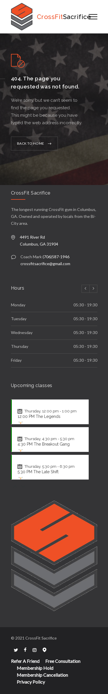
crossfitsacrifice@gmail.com (45, 263)
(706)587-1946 (56, 256)
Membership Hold (35, 668)
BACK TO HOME (30, 143)
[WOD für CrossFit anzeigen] (21, 423)
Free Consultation (62, 661)
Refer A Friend (25, 661)
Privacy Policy (31, 681)
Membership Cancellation (42, 675)
